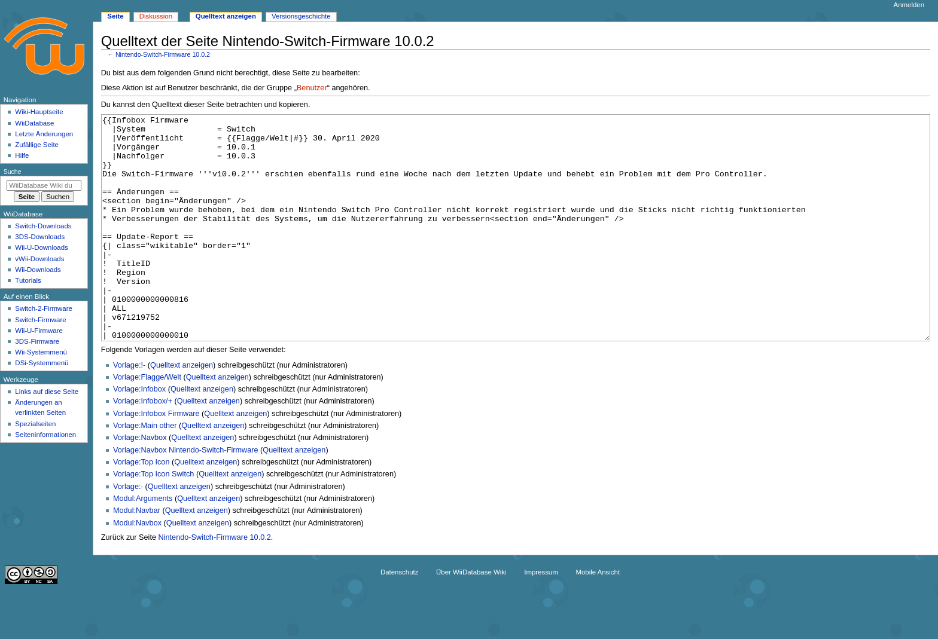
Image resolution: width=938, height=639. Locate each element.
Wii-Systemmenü (41, 352)
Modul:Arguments (142, 543)
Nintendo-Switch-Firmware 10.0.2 (162, 54)
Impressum (541, 616)
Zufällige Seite (37, 144)
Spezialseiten (35, 423)
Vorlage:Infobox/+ (142, 446)
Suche (13, 171)
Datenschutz (399, 616)
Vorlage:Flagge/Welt (147, 422)
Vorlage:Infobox (139, 434)
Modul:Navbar (136, 555)
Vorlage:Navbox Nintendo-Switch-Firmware (185, 495)
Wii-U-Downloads (41, 247)
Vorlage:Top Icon (141, 507)
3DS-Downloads (40, 236)
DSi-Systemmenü (41, 362)
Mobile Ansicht (597, 616)
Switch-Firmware (40, 319)
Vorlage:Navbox (140, 482)
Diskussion (155, 16)
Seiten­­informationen (45, 434)
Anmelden (909, 4)
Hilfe (22, 155)
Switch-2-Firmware (43, 308)
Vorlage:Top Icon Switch (153, 519)
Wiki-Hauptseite (39, 111)
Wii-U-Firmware (39, 330)
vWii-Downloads (39, 258)
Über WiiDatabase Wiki (471, 616)
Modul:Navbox (137, 568)
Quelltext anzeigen (181, 410)
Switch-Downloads (43, 226)
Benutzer (312, 88)
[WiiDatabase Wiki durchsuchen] (44, 185)
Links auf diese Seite (46, 391)
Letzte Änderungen (44, 133)
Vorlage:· (128, 531)
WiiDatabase (34, 123)
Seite (115, 16)
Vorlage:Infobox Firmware (156, 458)
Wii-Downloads (37, 269)
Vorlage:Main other (145, 470)
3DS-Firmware (37, 341)
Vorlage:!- (129, 410)
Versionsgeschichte (301, 16)
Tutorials (28, 280)
